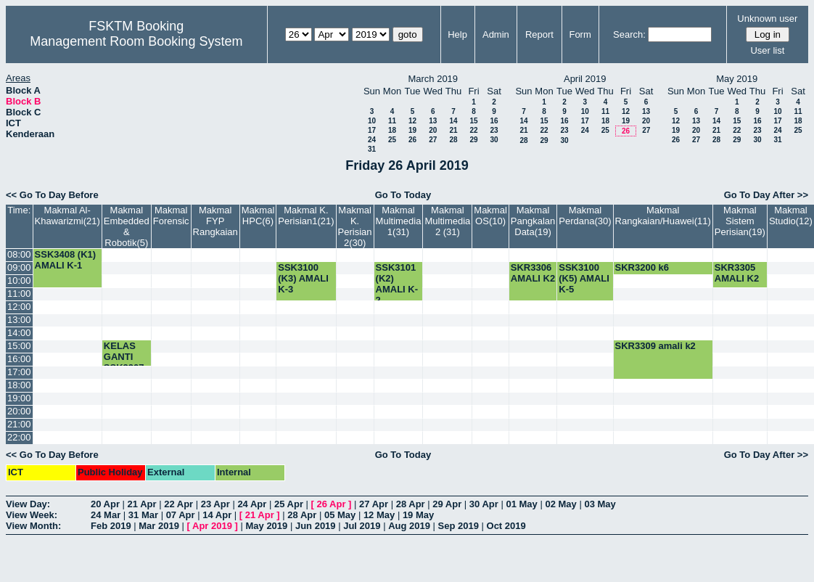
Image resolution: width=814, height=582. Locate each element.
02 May (560, 504)
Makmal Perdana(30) (585, 215)
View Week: (31, 514)
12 (412, 121)
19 (412, 130)
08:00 (19, 254)
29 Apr (446, 504)
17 (372, 130)
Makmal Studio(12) (791, 215)
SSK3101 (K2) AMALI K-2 (397, 284)
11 (392, 121)
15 (473, 121)
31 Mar (143, 514)
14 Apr (216, 514)
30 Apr (483, 504)
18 (392, 130)
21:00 (19, 424)
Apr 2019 (212, 525)
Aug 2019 (409, 525)
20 (433, 130)
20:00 (19, 411)
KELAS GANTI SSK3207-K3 (125, 362)
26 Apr (331, 504)
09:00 (19, 267)
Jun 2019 (315, 525)
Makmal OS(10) (490, 215)
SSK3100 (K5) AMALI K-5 (584, 278)
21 (453, 130)
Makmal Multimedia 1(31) (399, 221)
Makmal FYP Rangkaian (215, 221)
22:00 (19, 437)
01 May (521, 504)
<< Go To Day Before (52, 194)
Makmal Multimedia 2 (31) (447, 221)
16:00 (19, 358)
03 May (599, 504)
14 (453, 121)
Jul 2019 (361, 525)
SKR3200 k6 (642, 267)
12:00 (19, 306)
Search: (629, 34)
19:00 (19, 398)
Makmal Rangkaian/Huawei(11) (663, 215)
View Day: (28, 504)
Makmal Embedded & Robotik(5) (126, 226)
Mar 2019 (159, 525)
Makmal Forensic (171, 215)
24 (372, 140)
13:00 (19, 319)
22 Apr (178, 504)
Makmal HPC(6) (258, 215)
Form (580, 34)
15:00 (19, 345)
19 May (418, 514)
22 (473, 130)
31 (372, 149)
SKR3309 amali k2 (655, 345)
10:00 (19, 280)
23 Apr (215, 504)
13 (433, 121)
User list (767, 50)
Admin (495, 34)
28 (453, 140)
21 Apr (142, 504)
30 (494, 140)
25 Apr (288, 504)
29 (473, 140)
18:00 (19, 385)
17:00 (19, 371)
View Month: (33, 525)
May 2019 (266, 525)
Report (539, 34)
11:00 (19, 293)
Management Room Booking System (136, 41)
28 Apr (410, 504)
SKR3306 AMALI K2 (533, 273)
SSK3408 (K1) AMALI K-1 (65, 260)
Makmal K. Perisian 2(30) (355, 226)
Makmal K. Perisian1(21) (306, 215)
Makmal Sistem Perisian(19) (740, 221)
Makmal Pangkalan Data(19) (533, 221)
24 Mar (105, 514)
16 (494, 121)
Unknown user (767, 18)
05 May (339, 514)
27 (433, 140)
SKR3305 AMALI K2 (737, 273)
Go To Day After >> (766, 194)
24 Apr (251, 504)
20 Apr (105, 504)
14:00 (19, 332)
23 (494, 130)
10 (372, 121)
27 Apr (373, 504)
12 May (379, 514)
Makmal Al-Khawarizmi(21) (67, 215)
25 (392, 140)
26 (412, 140)
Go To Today (403, 194)
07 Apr (180, 514)
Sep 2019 (458, 525)
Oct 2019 (506, 525)
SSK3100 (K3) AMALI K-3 (303, 278)
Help (457, 34)
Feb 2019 (111, 525)
